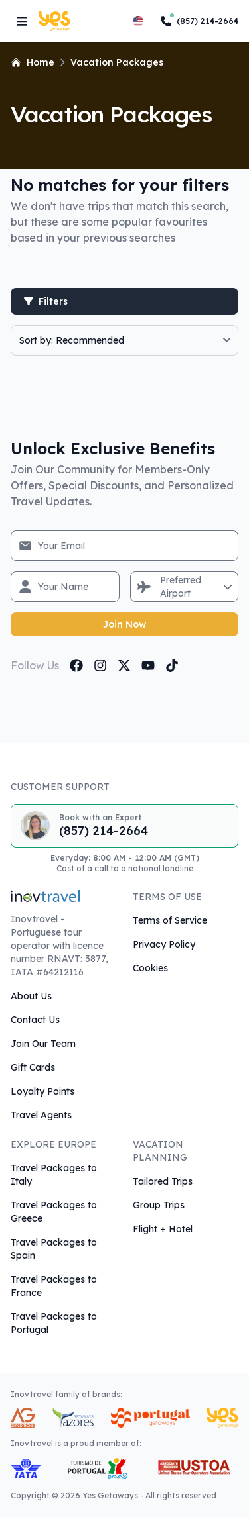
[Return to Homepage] (60, 21)
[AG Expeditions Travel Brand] (23, 1418)
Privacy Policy (164, 944)
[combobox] (161, 586)
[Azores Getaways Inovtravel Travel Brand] (72, 1418)
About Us (31, 996)
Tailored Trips (163, 1181)
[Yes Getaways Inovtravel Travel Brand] (222, 1418)
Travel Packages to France (54, 1285)
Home (32, 62)
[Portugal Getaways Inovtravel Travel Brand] (150, 1418)
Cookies (150, 968)
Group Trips (159, 1205)
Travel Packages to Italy (54, 1174)
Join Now (124, 624)
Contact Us (35, 1020)
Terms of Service (170, 920)
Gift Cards (33, 1067)
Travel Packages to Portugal (54, 1323)
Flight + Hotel (163, 1229)
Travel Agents (41, 1115)
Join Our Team (43, 1044)
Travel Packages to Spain (54, 1248)
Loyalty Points (42, 1091)
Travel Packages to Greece (54, 1211)
